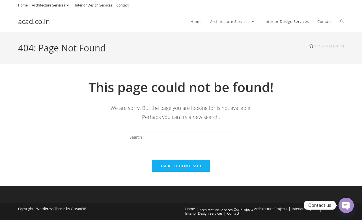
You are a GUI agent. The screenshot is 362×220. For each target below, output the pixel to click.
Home (23, 5)
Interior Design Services (93, 5)
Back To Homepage (181, 165)
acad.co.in (34, 21)
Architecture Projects (270, 208)
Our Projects (243, 209)
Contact (123, 5)
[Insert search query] (181, 137)
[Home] (311, 46)
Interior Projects (304, 208)
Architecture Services (51, 5)
